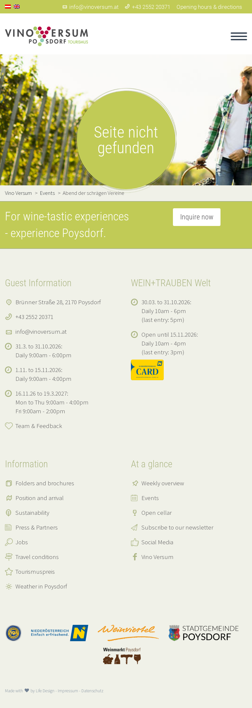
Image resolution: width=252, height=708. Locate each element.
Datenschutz (92, 691)
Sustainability (32, 512)
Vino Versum (157, 557)
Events (150, 498)
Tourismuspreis (35, 571)
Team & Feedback (38, 426)
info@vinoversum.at (90, 7)
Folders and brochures (44, 483)
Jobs (21, 542)
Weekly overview (162, 483)
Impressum (68, 691)
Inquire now (196, 217)
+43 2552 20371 (147, 7)
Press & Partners (36, 527)
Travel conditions (37, 557)
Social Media (157, 542)
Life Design (45, 691)
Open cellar (156, 512)
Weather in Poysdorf (41, 586)
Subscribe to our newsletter (177, 527)
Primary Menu (239, 36)
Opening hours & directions (209, 7)
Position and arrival (39, 498)
